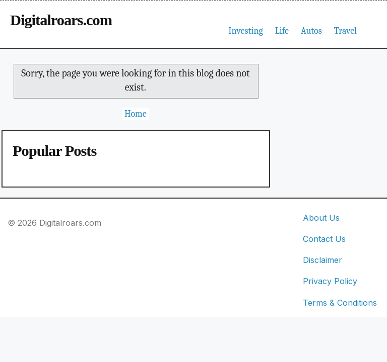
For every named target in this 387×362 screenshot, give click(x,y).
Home (135, 114)
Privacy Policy (330, 281)
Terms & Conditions (340, 303)
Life (282, 31)
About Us (321, 218)
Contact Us (324, 239)
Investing (245, 31)
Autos (311, 31)
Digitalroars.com (61, 20)
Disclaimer (322, 260)
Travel (345, 31)
